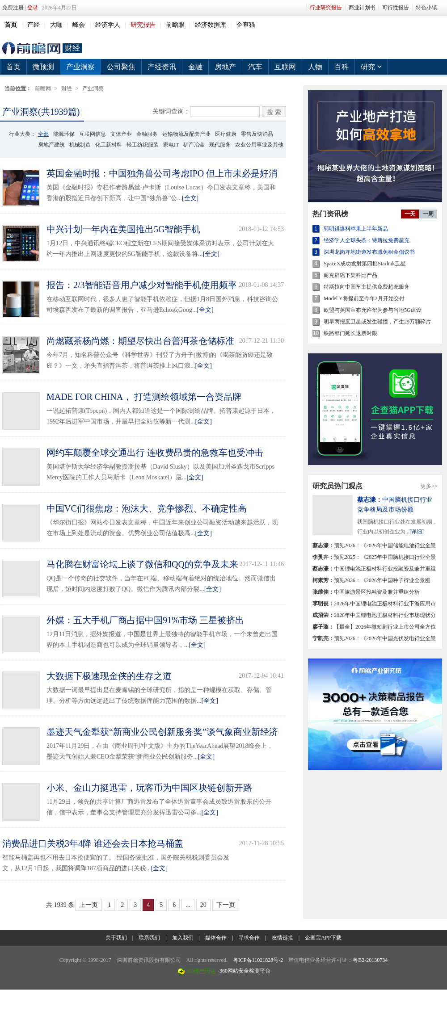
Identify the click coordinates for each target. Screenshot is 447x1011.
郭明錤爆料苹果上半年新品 (356, 229)
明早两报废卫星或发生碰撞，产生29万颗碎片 (377, 322)
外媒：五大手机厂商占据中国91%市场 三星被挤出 (145, 620)
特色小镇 (426, 7)
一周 (428, 214)
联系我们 (149, 938)
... (188, 905)
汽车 (255, 67)
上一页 (88, 905)
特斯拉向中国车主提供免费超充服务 (366, 287)
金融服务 (147, 134)
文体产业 (121, 134)
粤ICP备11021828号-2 (258, 960)
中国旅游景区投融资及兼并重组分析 (366, 592)
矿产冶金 (194, 145)
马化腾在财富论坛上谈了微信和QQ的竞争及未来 (142, 564)
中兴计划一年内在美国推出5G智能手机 (123, 229)
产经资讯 (162, 67)
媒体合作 (216, 938)
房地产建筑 (51, 145)
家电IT (171, 145)
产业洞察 (80, 67)
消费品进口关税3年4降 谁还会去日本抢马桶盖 (92, 843)
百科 (341, 67)
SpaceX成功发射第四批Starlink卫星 (364, 263)
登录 (32, 7)
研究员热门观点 (337, 486)
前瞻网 (31, 48)
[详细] (416, 532)
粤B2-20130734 (370, 960)
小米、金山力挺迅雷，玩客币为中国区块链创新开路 (149, 788)
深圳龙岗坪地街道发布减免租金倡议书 (369, 252)
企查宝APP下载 (323, 938)
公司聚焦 (121, 67)
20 (203, 905)
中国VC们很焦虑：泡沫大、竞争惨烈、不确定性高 (146, 508)
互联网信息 (92, 134)
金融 (195, 67)
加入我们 (183, 938)
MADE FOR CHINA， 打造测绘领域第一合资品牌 (143, 397)
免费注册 (13, 7)
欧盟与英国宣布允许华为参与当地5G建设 (373, 310)
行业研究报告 (326, 7)
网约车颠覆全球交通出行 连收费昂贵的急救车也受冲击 (154, 452)
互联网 (285, 67)
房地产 (225, 67)
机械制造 (80, 145)
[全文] (190, 198)
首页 (13, 67)
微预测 (43, 67)
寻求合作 (249, 938)
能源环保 (64, 134)
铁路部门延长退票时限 (350, 333)
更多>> (429, 486)
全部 (43, 134)
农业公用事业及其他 (259, 145)
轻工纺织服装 (143, 145)
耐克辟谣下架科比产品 (350, 275)
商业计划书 (362, 7)
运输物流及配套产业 (186, 134)
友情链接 (282, 938)
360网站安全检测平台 (244, 971)
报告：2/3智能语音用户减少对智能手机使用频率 (141, 285)
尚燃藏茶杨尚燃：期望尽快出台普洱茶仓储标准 (140, 341)
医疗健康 (225, 134)
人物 (315, 67)
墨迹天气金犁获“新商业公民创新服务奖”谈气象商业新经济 (162, 732)
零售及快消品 (257, 134)
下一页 (225, 905)
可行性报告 (395, 7)
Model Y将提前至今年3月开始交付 (364, 298)
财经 (72, 48)
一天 (410, 214)
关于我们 (116, 938)
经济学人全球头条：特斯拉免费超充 (366, 240)
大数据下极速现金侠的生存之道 (109, 676)
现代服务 (220, 145)
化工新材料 (108, 145)
